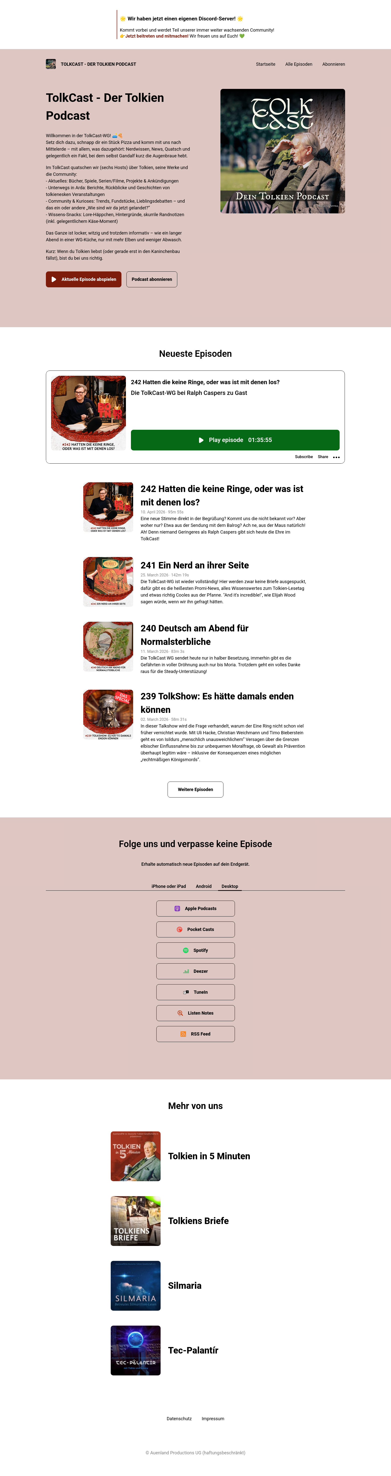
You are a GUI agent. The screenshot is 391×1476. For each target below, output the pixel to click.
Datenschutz (179, 1418)
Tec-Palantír (193, 1350)
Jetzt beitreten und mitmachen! (156, 36)
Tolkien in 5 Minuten (209, 1156)
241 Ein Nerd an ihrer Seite (195, 565)
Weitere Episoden (195, 789)
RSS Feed (200, 1034)
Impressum (213, 1418)
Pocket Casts (200, 929)
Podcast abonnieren (152, 279)
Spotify (201, 950)
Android (204, 886)
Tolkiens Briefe (198, 1221)
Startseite (265, 64)
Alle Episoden (298, 64)
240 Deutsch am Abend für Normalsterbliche (195, 635)
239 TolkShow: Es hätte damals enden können (217, 703)
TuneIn (201, 992)
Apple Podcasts (201, 908)
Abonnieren (333, 64)
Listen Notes (200, 1013)
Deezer (201, 971)
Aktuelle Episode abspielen (83, 279)
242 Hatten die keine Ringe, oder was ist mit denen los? (222, 496)
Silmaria (184, 1286)
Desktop (230, 886)
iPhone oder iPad (169, 886)
